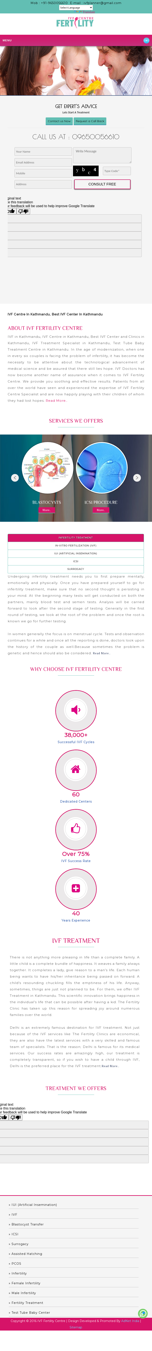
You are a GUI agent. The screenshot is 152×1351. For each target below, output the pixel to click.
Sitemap (76, 1327)
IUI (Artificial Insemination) (75, 553)
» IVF (13, 1215)
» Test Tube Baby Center (29, 1313)
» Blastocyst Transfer (26, 1224)
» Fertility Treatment (26, 1303)
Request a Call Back (90, 121)
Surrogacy (75, 569)
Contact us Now (59, 121)
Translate (84, 12)
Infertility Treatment (75, 537)
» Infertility (18, 1273)
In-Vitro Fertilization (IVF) (75, 545)
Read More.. (56, 401)
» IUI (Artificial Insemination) (33, 1205)
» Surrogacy (19, 1244)
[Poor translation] (15, 1117)
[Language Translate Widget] (76, 7)
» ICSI (14, 1234)
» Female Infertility (25, 1283)
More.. (47, 510)
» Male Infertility (22, 1293)
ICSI (75, 561)
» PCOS (15, 1264)
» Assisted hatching (25, 1254)
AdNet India (130, 1321)
